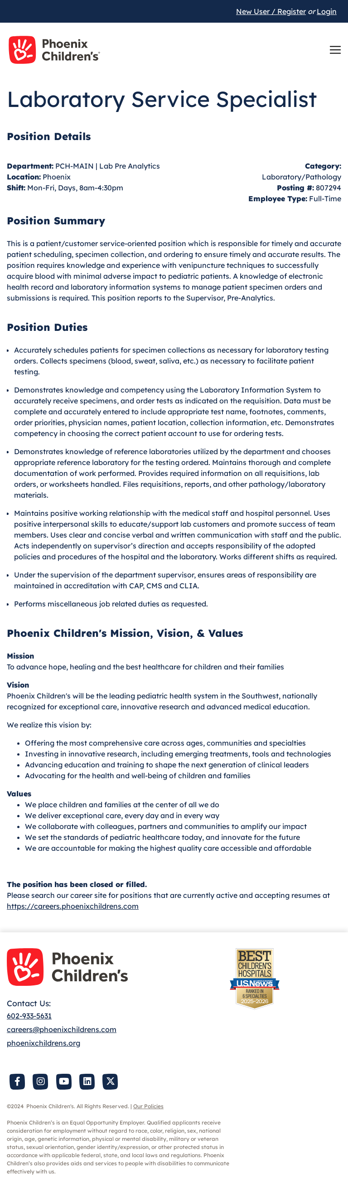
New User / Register (271, 11)
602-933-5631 (29, 1015)
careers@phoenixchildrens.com (61, 1029)
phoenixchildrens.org (43, 1042)
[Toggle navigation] (335, 50)
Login (327, 11)
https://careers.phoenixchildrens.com (73, 906)
